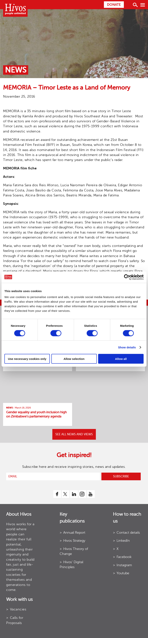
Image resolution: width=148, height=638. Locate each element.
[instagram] (82, 494)
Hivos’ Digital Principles (71, 564)
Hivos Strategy (74, 540)
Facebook (124, 557)
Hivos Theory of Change (74, 551)
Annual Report (74, 532)
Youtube (123, 573)
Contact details (128, 532)
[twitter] (65, 494)
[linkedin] (74, 494)
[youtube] (91, 494)
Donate (114, 5)
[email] (53, 476)
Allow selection (73, 358)
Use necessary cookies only (27, 358)
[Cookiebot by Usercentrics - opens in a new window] (127, 277)
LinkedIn (123, 540)
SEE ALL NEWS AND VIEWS (74, 434)
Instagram (124, 565)
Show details (127, 347)
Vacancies (18, 609)
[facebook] (57, 494)
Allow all (121, 358)
